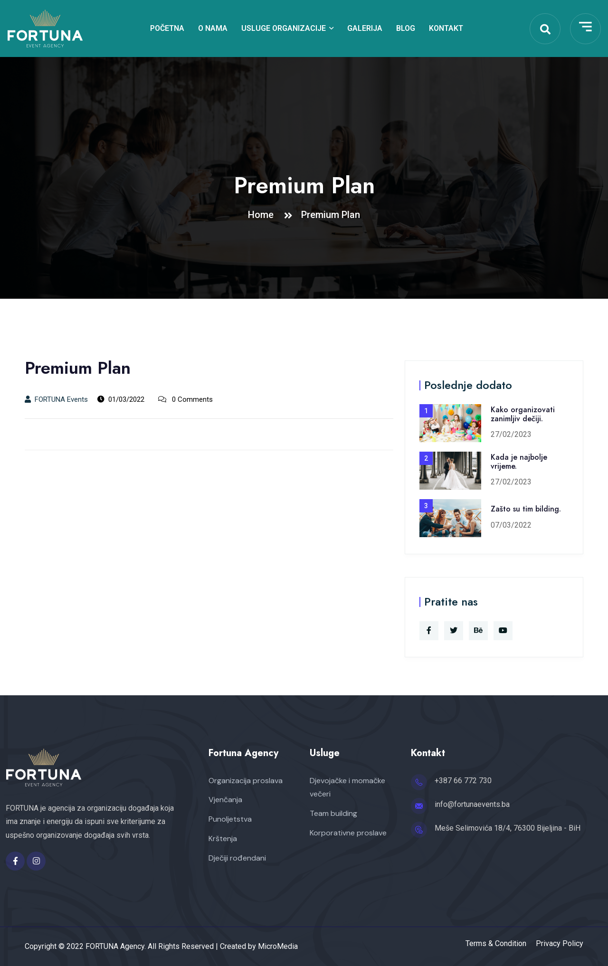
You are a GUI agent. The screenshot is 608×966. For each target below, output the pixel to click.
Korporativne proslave (348, 833)
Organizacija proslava (246, 781)
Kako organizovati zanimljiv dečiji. (523, 414)
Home (263, 214)
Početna (167, 28)
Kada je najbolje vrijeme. (519, 462)
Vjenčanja (225, 800)
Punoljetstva (230, 819)
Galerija (364, 28)
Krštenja (223, 838)
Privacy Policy (559, 943)
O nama (213, 28)
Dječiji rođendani (237, 858)
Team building (333, 813)
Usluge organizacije (283, 28)
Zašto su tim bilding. (526, 508)
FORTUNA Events (56, 399)
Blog (405, 28)
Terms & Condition (496, 943)
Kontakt (446, 28)
